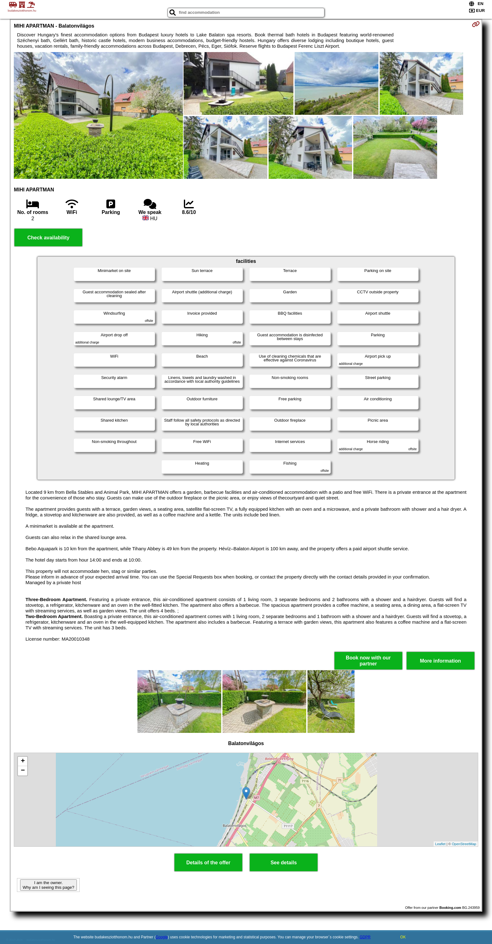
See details (283, 862)
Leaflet (440, 844)
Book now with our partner (368, 660)
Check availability (48, 237)
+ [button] (23, 761)
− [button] (23, 771)
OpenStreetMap (464, 844)
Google (162, 937)
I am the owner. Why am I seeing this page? (48, 885)
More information (440, 661)
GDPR (365, 937)
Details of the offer (208, 862)
